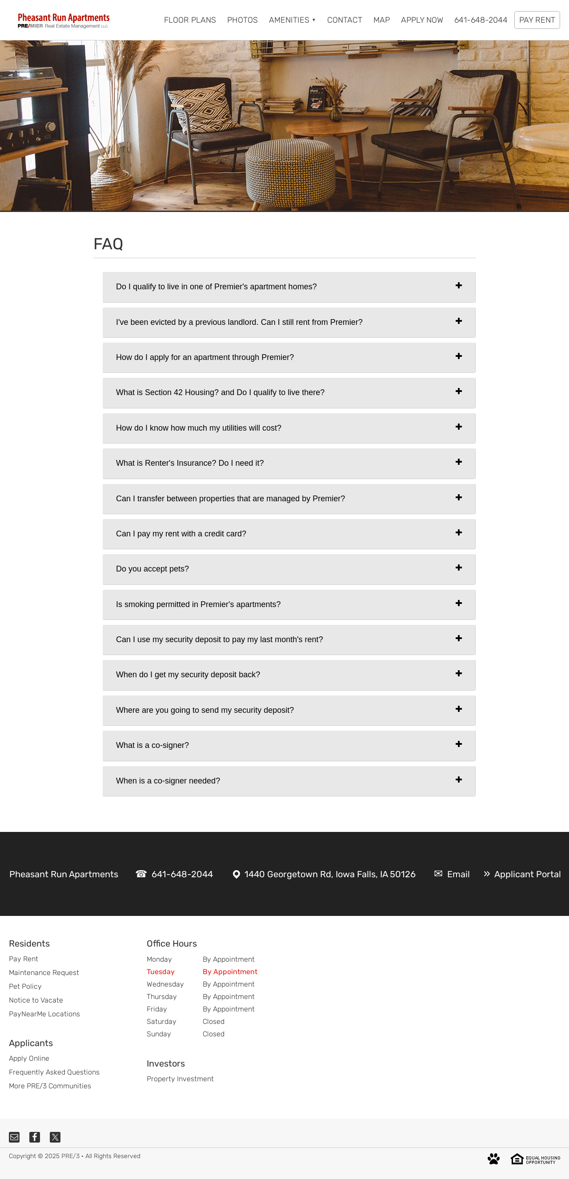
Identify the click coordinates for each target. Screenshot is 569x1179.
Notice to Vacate (36, 1000)
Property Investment (180, 1079)
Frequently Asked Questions (54, 1072)
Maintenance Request (44, 972)
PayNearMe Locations (44, 1014)
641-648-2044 (182, 874)
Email (458, 874)
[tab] (289, 287)
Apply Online (29, 1058)
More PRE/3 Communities (50, 1086)
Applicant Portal (527, 874)
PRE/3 (70, 1156)
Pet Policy (25, 986)
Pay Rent (23, 959)
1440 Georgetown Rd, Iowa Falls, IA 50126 (330, 874)
